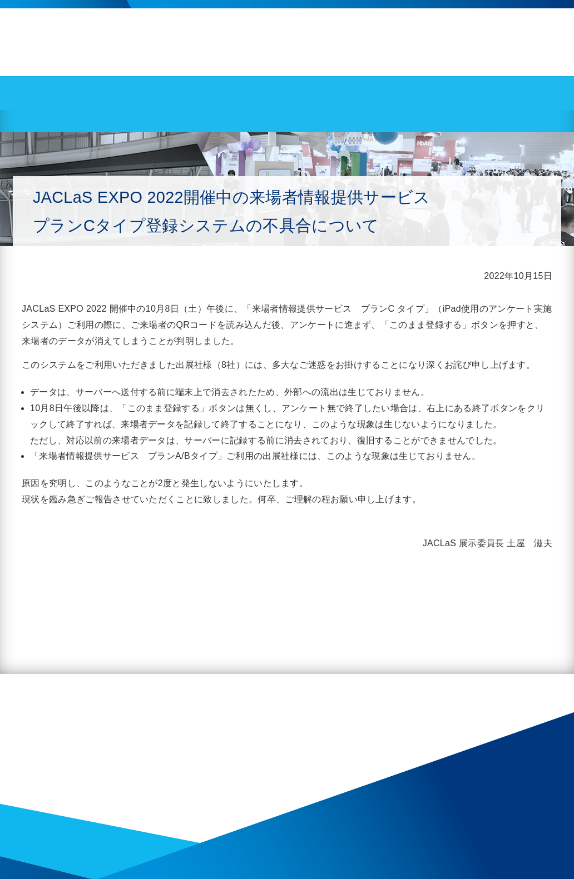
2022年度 (126, 121)
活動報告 (82, 121)
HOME (44, 121)
